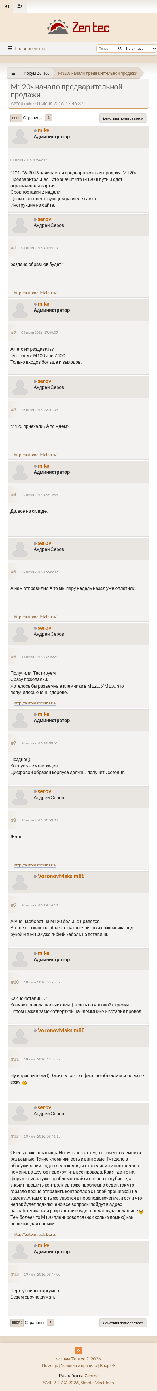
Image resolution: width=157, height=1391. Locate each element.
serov (44, 218)
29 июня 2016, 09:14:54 (39, 495)
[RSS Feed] (78, 1350)
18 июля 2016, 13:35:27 (42, 1059)
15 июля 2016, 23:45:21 (39, 657)
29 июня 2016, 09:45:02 (39, 572)
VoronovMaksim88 (61, 875)
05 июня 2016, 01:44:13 (39, 247)
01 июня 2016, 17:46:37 (28, 160)
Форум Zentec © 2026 (78, 1358)
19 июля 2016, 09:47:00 (42, 1274)
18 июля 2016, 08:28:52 (42, 982)
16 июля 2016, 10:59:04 (39, 820)
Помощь (50, 1365)
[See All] (13, 73)
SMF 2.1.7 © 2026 (61, 1382)
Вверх (17, 1322)
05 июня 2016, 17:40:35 (39, 332)
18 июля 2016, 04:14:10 (39, 905)
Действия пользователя (123, 118)
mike (43, 130)
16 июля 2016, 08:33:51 (39, 743)
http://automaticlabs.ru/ (35, 292)
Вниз (16, 118)
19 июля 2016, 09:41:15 (42, 1136)
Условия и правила (79, 1365)
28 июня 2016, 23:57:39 (39, 409)
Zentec (91, 1375)
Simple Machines (97, 1382)
